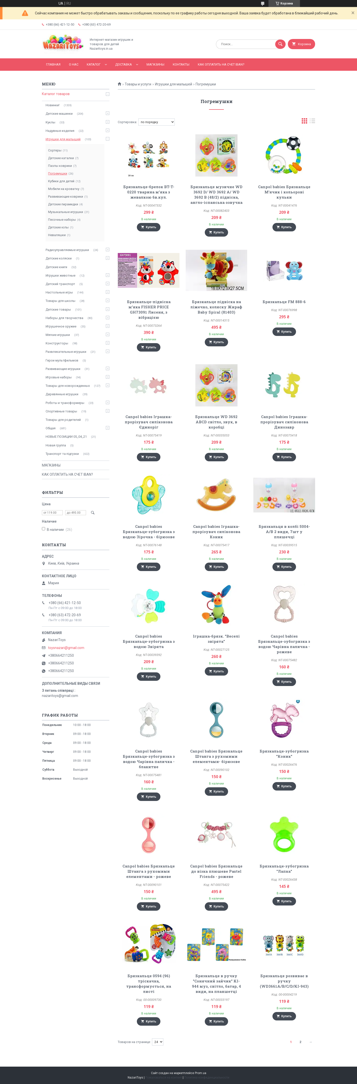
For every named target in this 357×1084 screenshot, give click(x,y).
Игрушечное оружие (61, 326)
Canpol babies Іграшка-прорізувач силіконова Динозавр (284, 422)
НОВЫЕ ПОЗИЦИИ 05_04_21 (66, 436)
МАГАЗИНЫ (155, 64)
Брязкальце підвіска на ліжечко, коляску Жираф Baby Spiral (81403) (216, 307)
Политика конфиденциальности (206, 1077)
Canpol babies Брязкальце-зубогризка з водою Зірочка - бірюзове (149, 531)
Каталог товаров (56, 94)
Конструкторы (57, 343)
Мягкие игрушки (58, 335)
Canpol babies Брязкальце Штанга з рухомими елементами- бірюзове (216, 756)
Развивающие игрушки (63, 369)
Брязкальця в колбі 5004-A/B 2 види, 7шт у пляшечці (284, 531)
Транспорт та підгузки (62, 454)
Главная (53, 64)
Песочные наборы (62, 219)
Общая (51, 428)
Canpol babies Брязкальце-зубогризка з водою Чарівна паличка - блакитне (149, 759)
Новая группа (56, 445)
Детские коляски (59, 258)
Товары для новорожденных (68, 386)
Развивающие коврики (65, 196)
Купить (151, 227)
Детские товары (58, 309)
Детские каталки (61, 158)
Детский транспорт (60, 284)
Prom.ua (200, 1073)
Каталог (94, 64)
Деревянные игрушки (62, 394)
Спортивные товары (61, 411)
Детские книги (56, 267)
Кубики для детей (61, 181)
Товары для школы (60, 301)
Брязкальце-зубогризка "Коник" (284, 754)
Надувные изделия (60, 131)
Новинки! (53, 105)
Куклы (50, 122)
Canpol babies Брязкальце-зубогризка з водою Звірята (149, 641)
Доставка (123, 64)
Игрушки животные (60, 275)
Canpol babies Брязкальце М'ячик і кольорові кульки (284, 192)
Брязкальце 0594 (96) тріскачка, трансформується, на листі (148, 983)
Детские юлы (58, 227)
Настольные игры (59, 292)
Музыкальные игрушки (65, 212)
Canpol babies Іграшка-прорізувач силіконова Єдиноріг (149, 422)
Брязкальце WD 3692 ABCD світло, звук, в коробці (216, 422)
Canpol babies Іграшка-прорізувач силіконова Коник (216, 531)
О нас (73, 64)
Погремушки (57, 173)
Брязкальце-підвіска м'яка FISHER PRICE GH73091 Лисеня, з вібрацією (149, 309)
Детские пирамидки (63, 204)
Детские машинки (59, 113)
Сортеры (54, 150)
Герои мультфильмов (62, 360)
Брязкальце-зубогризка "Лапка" (284, 869)
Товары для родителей (63, 420)
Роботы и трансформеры (65, 403)
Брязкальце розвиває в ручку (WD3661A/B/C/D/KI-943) (284, 981)
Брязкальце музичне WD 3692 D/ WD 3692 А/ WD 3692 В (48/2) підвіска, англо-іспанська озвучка (216, 194)
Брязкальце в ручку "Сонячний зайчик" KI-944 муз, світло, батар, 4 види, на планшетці (216, 983)
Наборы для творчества (64, 318)
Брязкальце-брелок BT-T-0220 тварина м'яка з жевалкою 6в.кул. (148, 192)
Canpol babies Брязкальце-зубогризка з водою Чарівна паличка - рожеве (284, 644)
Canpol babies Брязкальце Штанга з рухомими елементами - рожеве (148, 871)
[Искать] (280, 44)
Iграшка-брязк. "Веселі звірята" (216, 639)
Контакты (181, 64)
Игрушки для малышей (173, 84)
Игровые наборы (59, 377)
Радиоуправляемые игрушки (67, 250)
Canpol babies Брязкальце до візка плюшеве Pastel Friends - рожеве (216, 871)
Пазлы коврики (60, 166)
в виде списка (312, 122)
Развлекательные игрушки (66, 352)
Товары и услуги (138, 84)
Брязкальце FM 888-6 (284, 301)
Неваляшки (57, 235)
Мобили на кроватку (63, 189)
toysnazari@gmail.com (66, 648)
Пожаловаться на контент (163, 1077)
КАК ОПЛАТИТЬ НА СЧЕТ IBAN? (221, 64)
